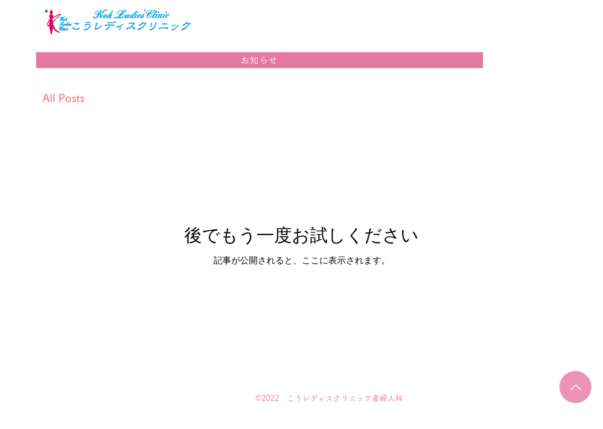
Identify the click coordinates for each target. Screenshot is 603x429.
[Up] (575, 387)
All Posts (63, 97)
